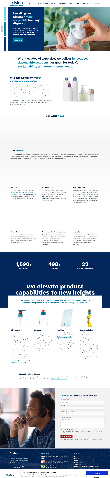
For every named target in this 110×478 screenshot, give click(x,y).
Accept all (97, 465)
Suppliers (76, 458)
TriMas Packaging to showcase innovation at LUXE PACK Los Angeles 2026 (41, 136)
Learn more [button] (18, 40)
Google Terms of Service (97, 439)
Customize (97, 469)
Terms (76, 456)
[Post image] (43, 457)
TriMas (28, 100)
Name (65, 399)
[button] (49, 50)
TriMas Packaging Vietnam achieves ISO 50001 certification (69, 135)
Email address (67, 411)
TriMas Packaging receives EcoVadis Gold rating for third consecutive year (96, 136)
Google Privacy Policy (84, 439)
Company (63, 405)
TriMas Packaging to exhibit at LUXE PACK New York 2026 (14, 135)
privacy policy (66, 467)
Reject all (97, 474)
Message (66, 417)
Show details (23, 473)
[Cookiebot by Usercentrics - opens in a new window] (10, 475)
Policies (76, 460)
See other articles (55, 141)
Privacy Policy (66, 432)
